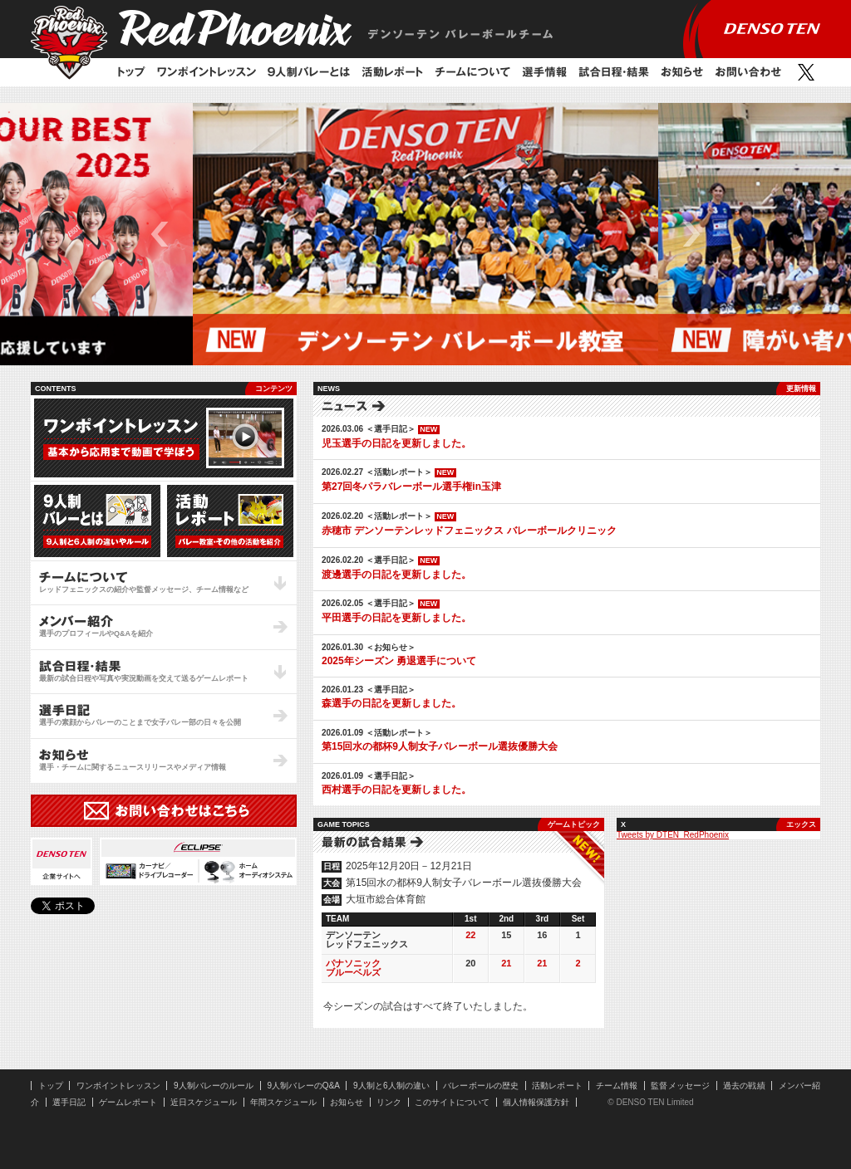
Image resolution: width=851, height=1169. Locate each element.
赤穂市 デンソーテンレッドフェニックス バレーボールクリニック (469, 530)
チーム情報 (617, 1085)
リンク (388, 1102)
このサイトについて (452, 1102)
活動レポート (392, 72)
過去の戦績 (744, 1085)
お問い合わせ (748, 72)
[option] (425, 234)
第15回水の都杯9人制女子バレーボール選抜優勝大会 (440, 746)
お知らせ (682, 72)
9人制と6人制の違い (391, 1085)
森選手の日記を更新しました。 (391, 703)
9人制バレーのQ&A (304, 1085)
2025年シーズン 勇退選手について (399, 661)
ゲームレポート (128, 1102)
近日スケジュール (203, 1102)
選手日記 (69, 1102)
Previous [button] (159, 234)
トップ (131, 72)
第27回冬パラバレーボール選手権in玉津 (411, 486)
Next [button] (691, 234)
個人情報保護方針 (536, 1102)
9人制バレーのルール (214, 1085)
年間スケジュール (283, 1102)
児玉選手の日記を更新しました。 (396, 443)
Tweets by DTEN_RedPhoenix (673, 834)
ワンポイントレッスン (206, 72)
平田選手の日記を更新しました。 (396, 618)
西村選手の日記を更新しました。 (396, 789)
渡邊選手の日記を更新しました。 (396, 574)
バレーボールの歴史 (481, 1085)
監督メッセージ (680, 1085)
